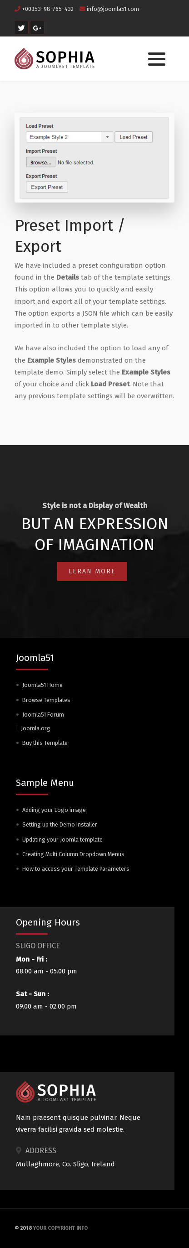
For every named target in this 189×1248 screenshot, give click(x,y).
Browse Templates (46, 700)
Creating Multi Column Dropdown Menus (73, 854)
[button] (156, 59)
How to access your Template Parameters (75, 868)
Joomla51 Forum (43, 714)
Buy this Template (45, 742)
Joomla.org (35, 728)
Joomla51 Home (42, 684)
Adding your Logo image (54, 809)
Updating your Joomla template (62, 839)
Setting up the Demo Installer (59, 824)
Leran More (92, 571)
